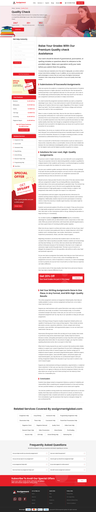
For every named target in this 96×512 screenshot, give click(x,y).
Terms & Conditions (71, 503)
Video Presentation (44, 430)
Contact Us (51, 500)
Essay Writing (37, 415)
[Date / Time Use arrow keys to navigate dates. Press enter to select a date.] (24, 51)
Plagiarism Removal (42, 425)
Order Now (80, 3)
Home (13, 8)
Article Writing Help (53, 434)
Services (40, 3)
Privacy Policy (70, 493)
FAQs (50, 493)
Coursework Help (51, 420)
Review (58, 3)
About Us (34, 496)
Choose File (17, 62)
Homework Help (51, 415)
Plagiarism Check (27, 425)
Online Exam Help (69, 425)
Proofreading (70, 430)
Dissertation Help (25, 420)
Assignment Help (24, 415)
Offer (34, 3)
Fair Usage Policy (70, 496)
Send (82, 480)
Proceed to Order (24, 130)
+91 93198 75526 (71, 3)
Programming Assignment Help (68, 415)
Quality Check (56, 425)
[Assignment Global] (21, 492)
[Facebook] (25, 499)
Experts (47, 3)
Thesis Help (37, 420)
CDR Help (40, 434)
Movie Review (58, 430)
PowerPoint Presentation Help (68, 420)
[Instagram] (20, 499)
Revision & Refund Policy (72, 500)
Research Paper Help (28, 430)
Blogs (52, 3)
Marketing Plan (67, 434)
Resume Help (29, 434)
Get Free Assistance (24, 74)
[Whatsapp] (15, 499)
